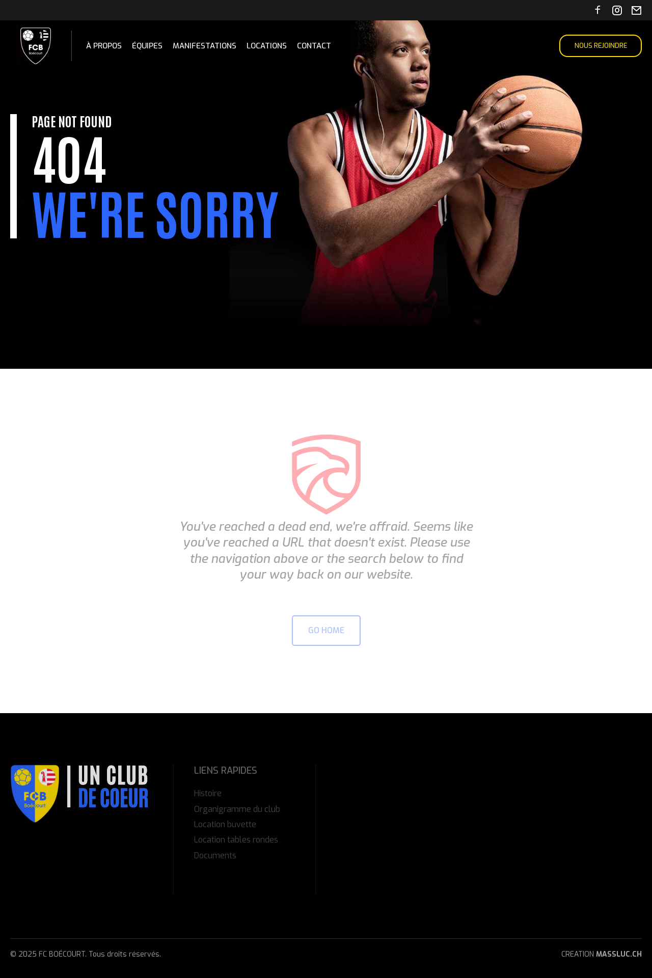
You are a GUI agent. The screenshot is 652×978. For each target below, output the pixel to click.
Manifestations (204, 46)
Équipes (147, 46)
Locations (267, 46)
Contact (314, 46)
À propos (104, 46)
